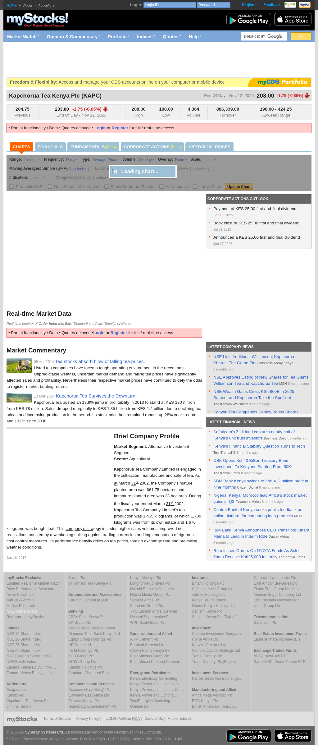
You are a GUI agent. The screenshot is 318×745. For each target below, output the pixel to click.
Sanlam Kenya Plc (207, 611)
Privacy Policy (87, 718)
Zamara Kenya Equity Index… (31, 667)
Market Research (21, 606)
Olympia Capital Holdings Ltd (216, 650)
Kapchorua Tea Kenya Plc (28, 701)
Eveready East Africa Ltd (88, 695)
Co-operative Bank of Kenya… (93, 628)
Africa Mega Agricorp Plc (212, 695)
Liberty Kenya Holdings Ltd (214, 606)
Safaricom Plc (265, 622)
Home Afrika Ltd (205, 639)
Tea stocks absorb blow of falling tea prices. (100, 361)
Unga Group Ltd (267, 606)
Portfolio (117, 36)
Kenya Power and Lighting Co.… (157, 684)
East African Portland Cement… (156, 662)
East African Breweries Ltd (276, 583)
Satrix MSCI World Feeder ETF (279, 662)
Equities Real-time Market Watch (34, 583)
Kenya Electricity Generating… (155, 678)
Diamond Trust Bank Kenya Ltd (94, 634)
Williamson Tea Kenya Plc (89, 583)
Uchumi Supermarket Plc (150, 617)
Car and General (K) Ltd (88, 600)
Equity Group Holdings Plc (90, 639)
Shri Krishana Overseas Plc (276, 600)
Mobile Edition (179, 718)
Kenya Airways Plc (145, 578)
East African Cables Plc (149, 656)
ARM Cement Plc (144, 639)
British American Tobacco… (215, 706)
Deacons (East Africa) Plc (89, 690)
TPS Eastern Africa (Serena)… (155, 611)
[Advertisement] (120, 60)
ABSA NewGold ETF (271, 656)
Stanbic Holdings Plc (85, 667)
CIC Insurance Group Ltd (212, 589)
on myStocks (25, 617)
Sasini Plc (76, 578)
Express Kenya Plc (84, 701)
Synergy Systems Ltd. (44, 732)
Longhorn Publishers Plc (150, 583)
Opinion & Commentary (72, 36)
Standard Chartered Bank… (91, 673)
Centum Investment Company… (218, 634)
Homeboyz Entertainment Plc (92, 706)
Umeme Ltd (139, 706)
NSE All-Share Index (23, 650)
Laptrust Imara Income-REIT (277, 639)
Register (249, 5)
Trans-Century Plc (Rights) (214, 662)
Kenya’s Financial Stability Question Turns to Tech (259, 446)
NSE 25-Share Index (24, 645)
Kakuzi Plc (15, 695)
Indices (145, 36)
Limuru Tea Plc (19, 706)
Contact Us (153, 718)
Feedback (271, 4)
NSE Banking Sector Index (29, 656)
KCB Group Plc (80, 656)
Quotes (171, 36)
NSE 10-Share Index (24, 634)
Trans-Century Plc (207, 656)
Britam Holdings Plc (208, 583)
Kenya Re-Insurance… (210, 600)
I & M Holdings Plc (83, 650)
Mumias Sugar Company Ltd (277, 594)
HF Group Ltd (79, 645)
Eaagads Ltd (17, 690)
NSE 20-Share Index (24, 639)
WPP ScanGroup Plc (147, 622)
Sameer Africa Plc (145, 600)
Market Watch (22, 36)
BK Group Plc (79, 622)
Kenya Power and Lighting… (153, 695)
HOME (12, 5)
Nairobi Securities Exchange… (217, 678)
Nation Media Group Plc (150, 594)
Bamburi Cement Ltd (147, 645)
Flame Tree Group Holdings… (278, 589)
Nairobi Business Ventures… (154, 589)
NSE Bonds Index (21, 662)
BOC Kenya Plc (205, 701)
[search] (263, 36)
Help (194, 36)
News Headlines (20, 594)
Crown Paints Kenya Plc (150, 650)
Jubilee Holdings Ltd (208, 594)
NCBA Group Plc (82, 662)
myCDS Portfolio (121, 718)
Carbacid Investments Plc (275, 578)
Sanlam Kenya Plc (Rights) (214, 617)
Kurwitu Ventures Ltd (209, 645)
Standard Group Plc (146, 606)
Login (100, 128)
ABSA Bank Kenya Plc (86, 617)
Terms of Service (57, 718)
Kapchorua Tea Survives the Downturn (95, 395)
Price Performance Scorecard (31, 589)
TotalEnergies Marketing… (152, 701)
